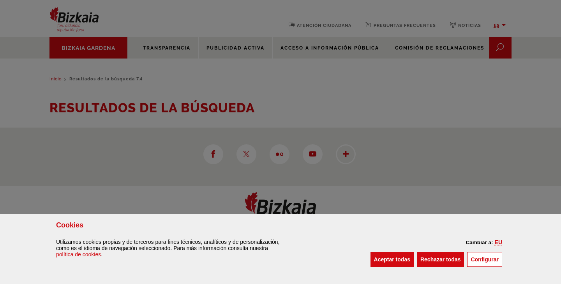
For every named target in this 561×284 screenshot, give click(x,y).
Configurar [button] (486, 259)
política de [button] (78, 254)
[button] (498, 242)
